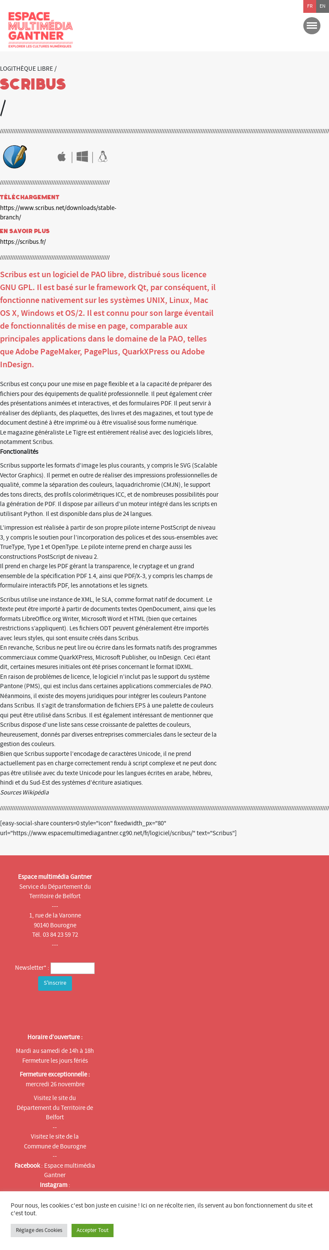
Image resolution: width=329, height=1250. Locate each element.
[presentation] (76, 1009)
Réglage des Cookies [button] (39, 1230)
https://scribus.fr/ (23, 242)
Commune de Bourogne (55, 1146)
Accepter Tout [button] (92, 1230)
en (323, 6)
